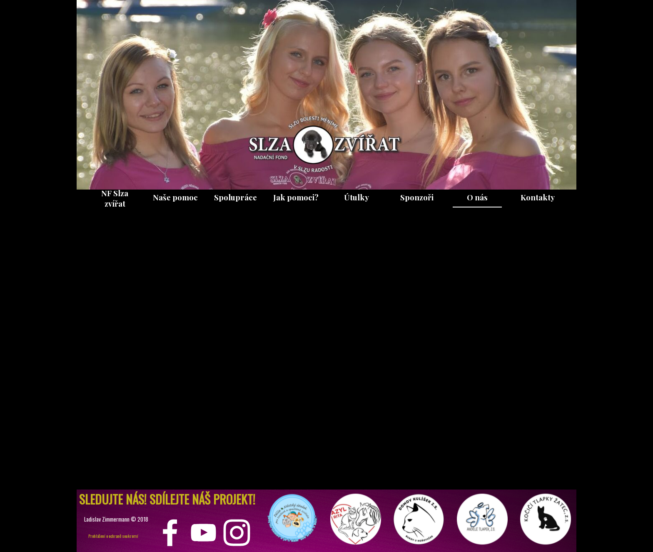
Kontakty (538, 197)
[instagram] (236, 532)
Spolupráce (235, 197)
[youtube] (203, 532)
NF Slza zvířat (114, 198)
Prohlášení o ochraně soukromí (113, 535)
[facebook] (170, 532)
